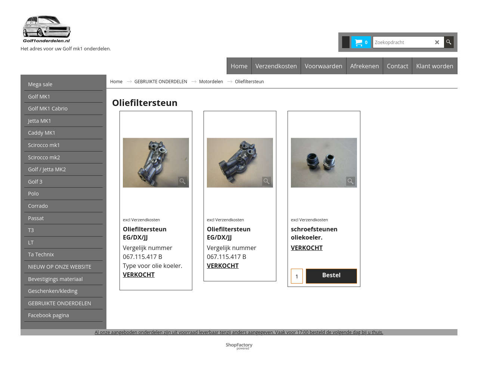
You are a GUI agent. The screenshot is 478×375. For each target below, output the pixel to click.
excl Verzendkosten (141, 219)
